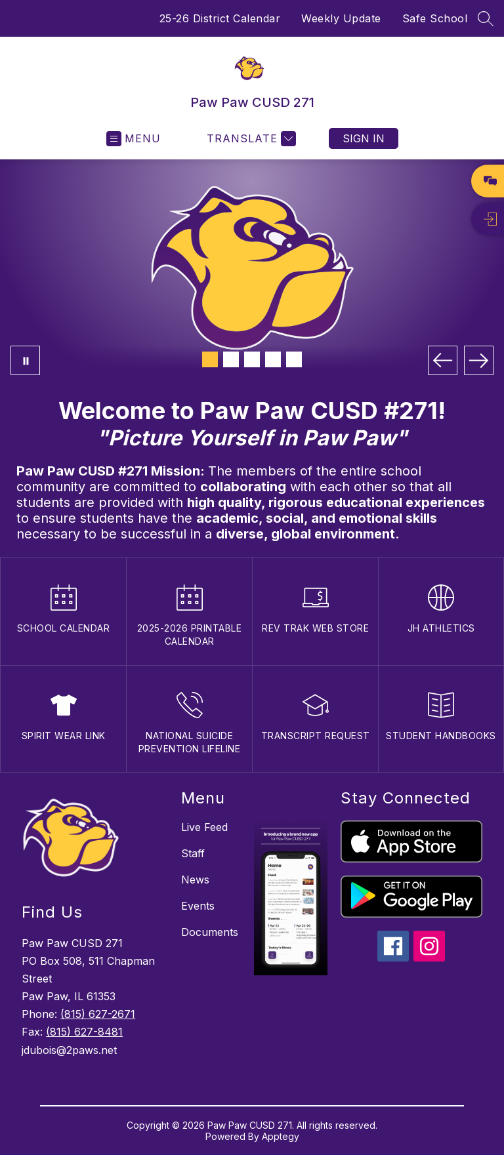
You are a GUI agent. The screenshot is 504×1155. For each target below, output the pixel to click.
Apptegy (280, 1136)
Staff (193, 853)
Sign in (364, 138)
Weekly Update (341, 18)
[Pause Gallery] (25, 360)
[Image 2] (231, 359)
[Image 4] (273, 359)
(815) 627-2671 (97, 1014)
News (195, 879)
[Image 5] (294, 359)
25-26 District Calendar (220, 18)
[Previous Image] (442, 360)
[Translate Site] (249, 139)
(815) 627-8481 (84, 1031)
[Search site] (486, 18)
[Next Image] (479, 360)
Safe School (435, 18)
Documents (209, 932)
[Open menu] (133, 139)
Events (198, 905)
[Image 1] (210, 359)
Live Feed (204, 827)
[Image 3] (252, 359)
